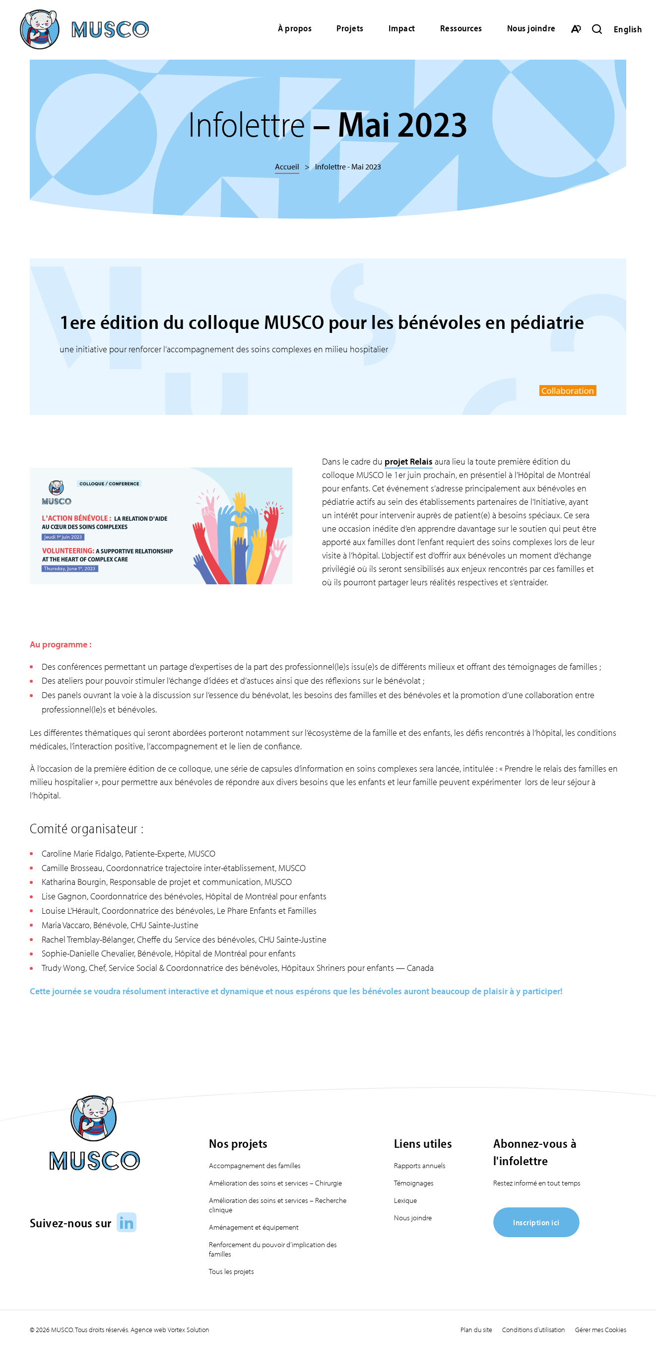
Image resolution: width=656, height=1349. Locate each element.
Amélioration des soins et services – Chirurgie (275, 1183)
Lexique (405, 1200)
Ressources (461, 28)
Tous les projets (231, 1271)
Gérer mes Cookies (600, 1329)
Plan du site (476, 1329)
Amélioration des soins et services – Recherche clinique (277, 1204)
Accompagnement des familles (255, 1165)
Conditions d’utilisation (533, 1329)
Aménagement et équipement (254, 1227)
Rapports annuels (420, 1165)
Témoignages (414, 1183)
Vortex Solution (188, 1329)
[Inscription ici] (536, 1234)
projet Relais (409, 461)
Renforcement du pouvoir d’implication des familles (273, 1249)
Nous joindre (531, 28)
